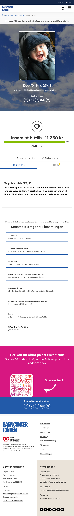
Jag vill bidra (9, 15)
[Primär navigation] (69, 8)
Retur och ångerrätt (10, 497)
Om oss (5, 487)
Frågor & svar (45, 472)
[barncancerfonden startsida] (8, 8)
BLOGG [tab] (56, 164)
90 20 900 (18, 482)
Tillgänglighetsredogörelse (13, 500)
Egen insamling (19, 15)
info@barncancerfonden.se (55, 482)
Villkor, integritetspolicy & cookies (15, 493)
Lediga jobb (7, 490)
